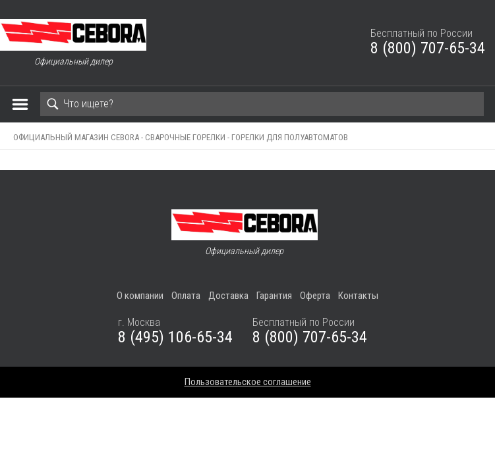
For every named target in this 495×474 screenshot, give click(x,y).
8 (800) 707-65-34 (427, 48)
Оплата (185, 296)
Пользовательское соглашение (248, 382)
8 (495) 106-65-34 (175, 337)
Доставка (228, 296)
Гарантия (274, 296)
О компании (140, 296)
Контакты (358, 296)
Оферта (315, 296)
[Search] (262, 104)
